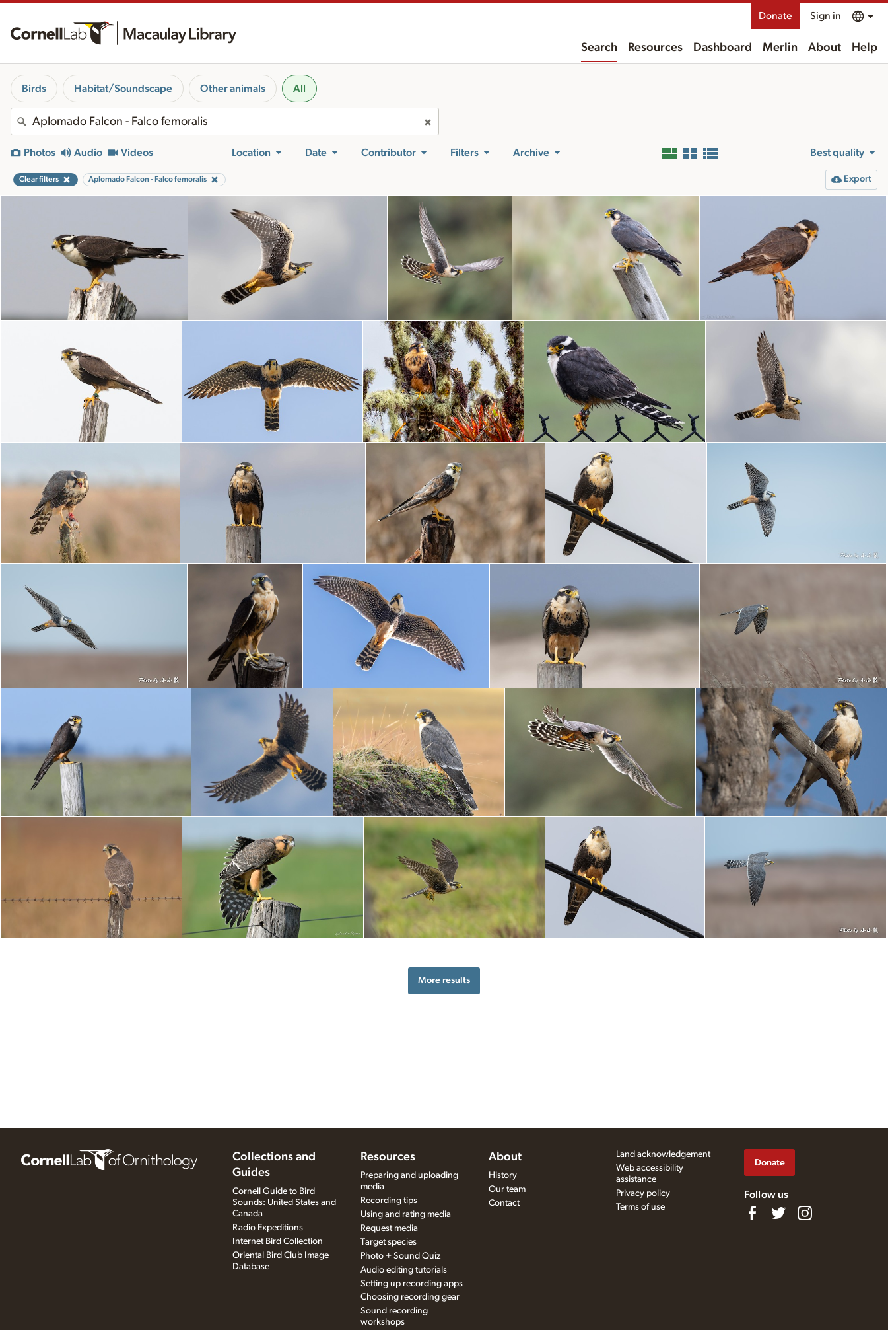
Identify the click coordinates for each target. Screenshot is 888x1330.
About (824, 48)
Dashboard (722, 48)
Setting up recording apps (411, 1283)
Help (864, 48)
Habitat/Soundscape (123, 88)
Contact (504, 1203)
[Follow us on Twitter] (778, 1213)
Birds (34, 88)
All (299, 88)
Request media (389, 1228)
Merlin (780, 48)
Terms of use (640, 1207)
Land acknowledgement (663, 1154)
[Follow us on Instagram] (805, 1213)
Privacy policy (643, 1193)
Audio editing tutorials (403, 1270)
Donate (775, 16)
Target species (388, 1242)
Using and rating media (405, 1214)
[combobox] (224, 121)
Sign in (825, 16)
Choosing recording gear (410, 1297)
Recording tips (388, 1200)
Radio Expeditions (267, 1227)
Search (599, 48)
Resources (655, 48)
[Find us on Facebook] (752, 1213)
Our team (507, 1189)
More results (444, 980)
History (503, 1175)
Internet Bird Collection (277, 1241)
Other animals (232, 88)
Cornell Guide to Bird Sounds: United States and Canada (284, 1202)
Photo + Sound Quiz (400, 1256)
